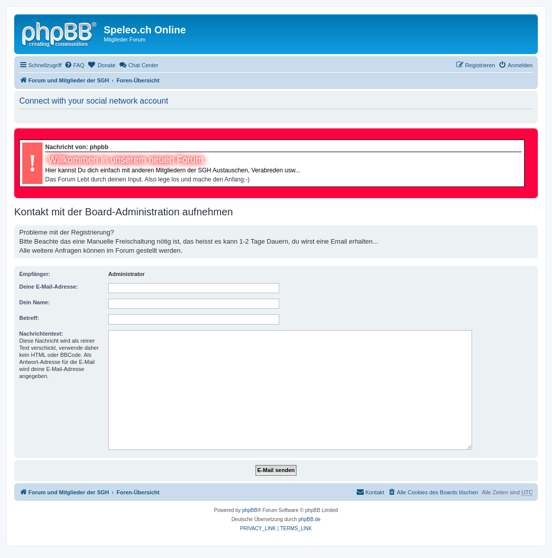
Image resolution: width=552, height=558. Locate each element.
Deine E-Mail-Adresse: (48, 287)
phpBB (250, 510)
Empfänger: (34, 274)
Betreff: (29, 318)
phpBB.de (310, 519)
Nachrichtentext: (41, 334)
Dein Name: (34, 302)
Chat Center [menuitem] (138, 64)
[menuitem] (74, 65)
